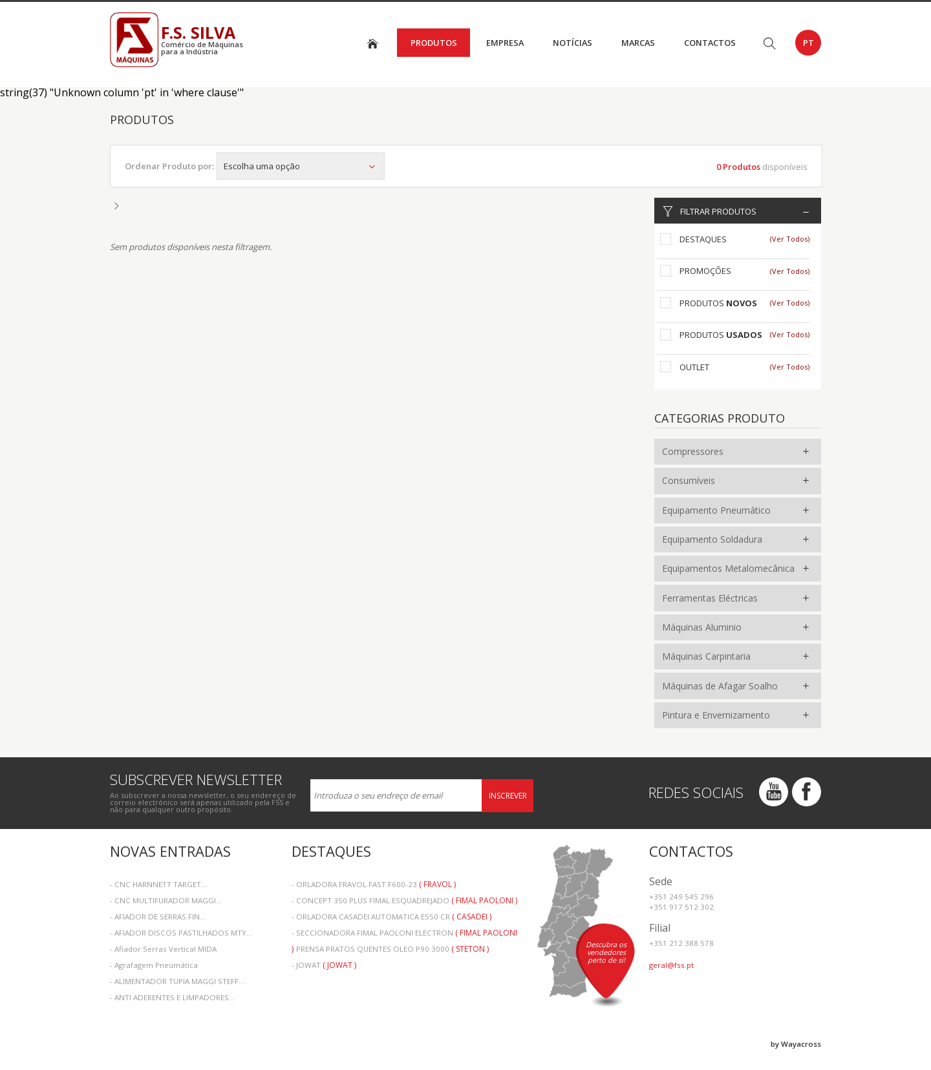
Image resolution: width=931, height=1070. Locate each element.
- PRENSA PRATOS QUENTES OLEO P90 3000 (390, 948)
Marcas (638, 42)
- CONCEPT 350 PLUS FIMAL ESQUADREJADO (404, 900)
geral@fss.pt (671, 965)
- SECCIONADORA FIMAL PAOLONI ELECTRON (404, 934)
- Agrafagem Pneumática (154, 965)
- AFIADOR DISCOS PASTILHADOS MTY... (181, 933)
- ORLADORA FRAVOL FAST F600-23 (374, 884)
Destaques (703, 239)
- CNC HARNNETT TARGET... (158, 884)
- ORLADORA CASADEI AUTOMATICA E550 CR (391, 916)
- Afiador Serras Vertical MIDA (163, 949)
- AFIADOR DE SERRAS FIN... (158, 916)
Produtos (434, 42)
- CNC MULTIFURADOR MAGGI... (166, 900)
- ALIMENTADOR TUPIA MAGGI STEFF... (177, 981)
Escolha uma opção (301, 166)
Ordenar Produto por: (169, 166)
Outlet (694, 367)
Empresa (505, 42)
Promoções (705, 271)
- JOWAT (324, 965)
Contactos (710, 42)
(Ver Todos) (789, 238)
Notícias (572, 42)
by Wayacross (796, 1044)
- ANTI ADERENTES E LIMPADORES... (172, 997)
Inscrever (508, 795)
